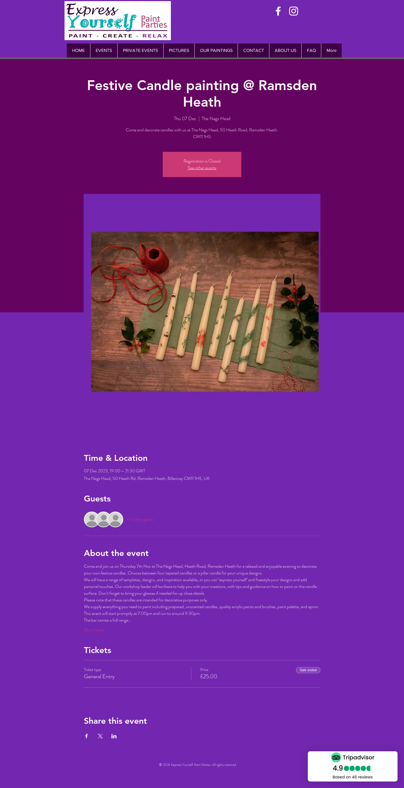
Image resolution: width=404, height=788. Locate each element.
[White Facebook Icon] (278, 11)
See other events (202, 167)
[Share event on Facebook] (86, 736)
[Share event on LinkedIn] (114, 736)
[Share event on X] (100, 736)
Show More (94, 630)
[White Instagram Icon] (294, 11)
